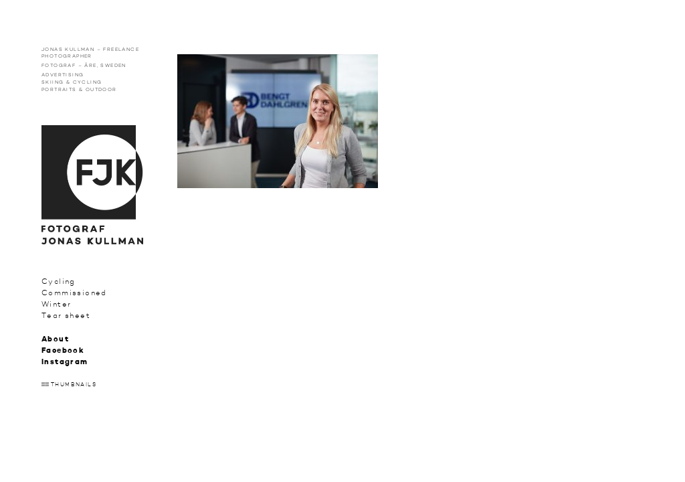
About (55, 339)
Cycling (58, 281)
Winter (56, 304)
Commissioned (74, 293)
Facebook (62, 351)
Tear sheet (65, 315)
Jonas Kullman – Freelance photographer (90, 52)
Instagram (64, 362)
